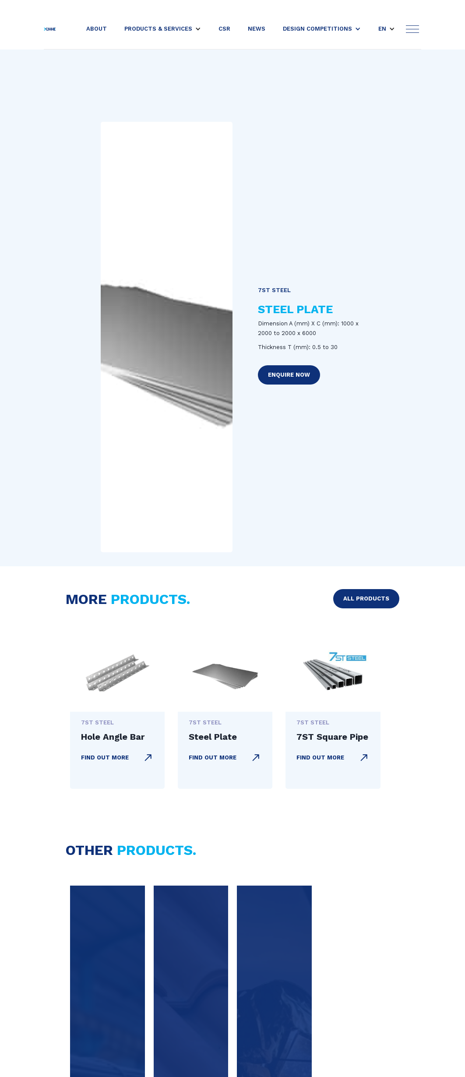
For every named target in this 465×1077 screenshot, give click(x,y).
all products (366, 598)
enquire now (289, 374)
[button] (163, 28)
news (256, 28)
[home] (50, 29)
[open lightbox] (166, 337)
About (96, 28)
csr (224, 28)
